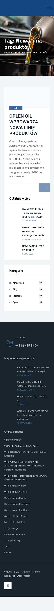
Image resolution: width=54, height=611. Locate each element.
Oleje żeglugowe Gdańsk (16, 516)
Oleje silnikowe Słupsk (15, 498)
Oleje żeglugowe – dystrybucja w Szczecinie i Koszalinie (26, 453)
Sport (15, 302)
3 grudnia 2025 (29, 221)
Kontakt (8, 552)
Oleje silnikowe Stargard (15, 491)
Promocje (17, 295)
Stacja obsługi (11, 528)
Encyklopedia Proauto (14, 534)
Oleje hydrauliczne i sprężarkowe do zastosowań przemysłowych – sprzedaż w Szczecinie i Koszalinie (24, 465)
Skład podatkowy (12, 540)
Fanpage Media (23, 575)
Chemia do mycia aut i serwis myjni (21, 445)
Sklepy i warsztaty (12, 439)
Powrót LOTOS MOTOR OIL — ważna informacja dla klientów (33, 231)
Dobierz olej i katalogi (14, 522)
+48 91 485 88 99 (26, 346)
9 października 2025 (31, 239)
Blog (15, 289)
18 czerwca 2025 (24, 423)
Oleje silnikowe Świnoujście (17, 504)
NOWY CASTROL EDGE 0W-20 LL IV (33, 248)
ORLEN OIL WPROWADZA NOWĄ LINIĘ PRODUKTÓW (23, 124)
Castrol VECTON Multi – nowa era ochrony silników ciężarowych (32, 213)
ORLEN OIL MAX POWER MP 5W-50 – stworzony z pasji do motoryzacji (32, 415)
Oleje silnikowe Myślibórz (16, 510)
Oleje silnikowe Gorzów (15, 485)
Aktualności (18, 282)
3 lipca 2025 (27, 254)
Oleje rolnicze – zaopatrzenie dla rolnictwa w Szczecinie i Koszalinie (25, 477)
